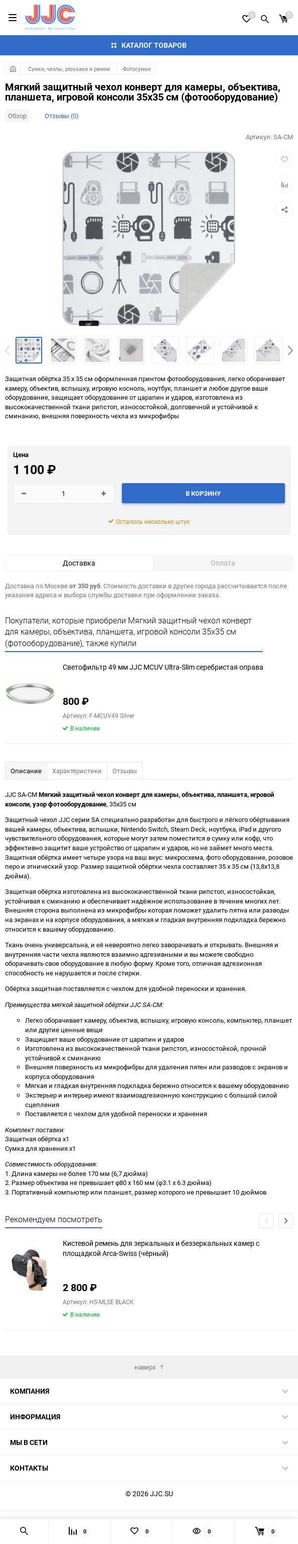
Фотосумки (136, 68)
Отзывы (124, 770)
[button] (290, 350)
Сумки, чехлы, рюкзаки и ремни (69, 68)
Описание (26, 770)
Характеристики (77, 770)
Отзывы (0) (62, 115)
